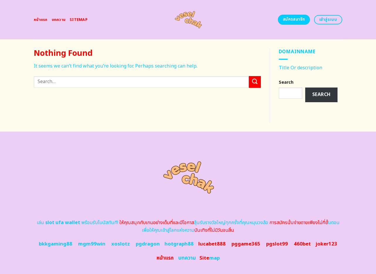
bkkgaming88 (55, 244)
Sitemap (79, 20)
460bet (302, 244)
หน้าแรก (41, 20)
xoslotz (120, 244)
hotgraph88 (179, 244)
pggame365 (245, 244)
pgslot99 (277, 244)
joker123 (326, 244)
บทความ (59, 20)
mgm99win (91, 244)
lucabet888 (212, 244)
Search (286, 82)
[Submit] (255, 82)
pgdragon (148, 244)
